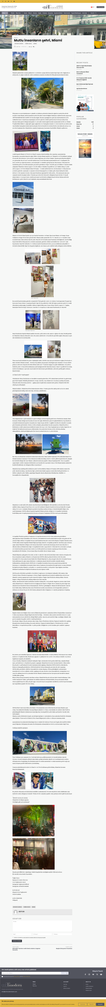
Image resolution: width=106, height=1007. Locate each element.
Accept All (100, 1004)
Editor (18, 46)
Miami (35, 43)
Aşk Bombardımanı (81, 88)
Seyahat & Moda (19, 43)
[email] (31, 973)
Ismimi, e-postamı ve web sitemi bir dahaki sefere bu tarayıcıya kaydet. (30, 937)
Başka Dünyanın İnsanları (64, 948)
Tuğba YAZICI (28, 43)
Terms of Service (26, 976)
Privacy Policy (17, 976)
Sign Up (64, 973)
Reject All (91, 1004)
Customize (82, 1004)
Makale (16, 37)
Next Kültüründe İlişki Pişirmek (84, 84)
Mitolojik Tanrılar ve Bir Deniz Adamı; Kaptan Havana (26, 949)
